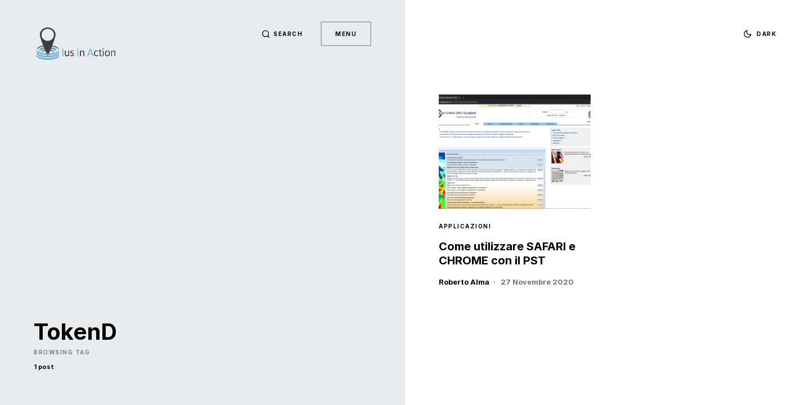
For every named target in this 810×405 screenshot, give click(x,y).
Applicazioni (465, 226)
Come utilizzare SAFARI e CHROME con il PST (507, 253)
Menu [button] (346, 33)
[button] (282, 33)
